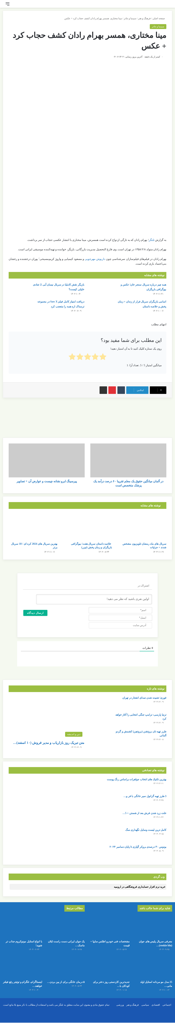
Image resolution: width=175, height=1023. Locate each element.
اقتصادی (155, 1010)
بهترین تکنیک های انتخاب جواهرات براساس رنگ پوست (137, 779)
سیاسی (145, 1010)
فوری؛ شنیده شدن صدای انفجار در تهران (144, 697)
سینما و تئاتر (130, 18)
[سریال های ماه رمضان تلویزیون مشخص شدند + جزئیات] (142, 526)
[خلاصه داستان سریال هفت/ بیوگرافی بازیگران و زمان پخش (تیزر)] (87, 526)
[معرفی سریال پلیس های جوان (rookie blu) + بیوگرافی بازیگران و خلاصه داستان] (152, 926)
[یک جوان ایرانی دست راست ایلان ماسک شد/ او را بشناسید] (65, 926)
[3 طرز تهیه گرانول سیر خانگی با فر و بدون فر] (19, 801)
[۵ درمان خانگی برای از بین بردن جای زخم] (65, 970)
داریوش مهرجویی (95, 258)
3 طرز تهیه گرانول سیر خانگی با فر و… (144, 796)
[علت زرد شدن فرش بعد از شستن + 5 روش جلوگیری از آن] (19, 818)
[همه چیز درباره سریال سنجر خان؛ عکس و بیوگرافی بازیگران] (101, 289)
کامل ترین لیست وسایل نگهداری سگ (146, 830)
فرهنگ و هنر (144, 18)
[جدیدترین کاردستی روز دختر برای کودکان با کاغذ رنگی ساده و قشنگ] (110, 970)
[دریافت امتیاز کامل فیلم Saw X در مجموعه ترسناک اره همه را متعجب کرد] (19, 306)
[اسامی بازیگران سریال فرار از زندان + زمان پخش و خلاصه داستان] (101, 306)
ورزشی (120, 1010)
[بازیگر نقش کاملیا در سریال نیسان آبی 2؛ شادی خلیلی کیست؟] (19, 289)
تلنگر (151, 239)
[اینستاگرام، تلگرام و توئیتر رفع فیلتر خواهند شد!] (22, 970)
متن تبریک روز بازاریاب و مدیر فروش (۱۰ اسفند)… (48, 743)
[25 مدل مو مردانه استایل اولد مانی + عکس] (152, 970)
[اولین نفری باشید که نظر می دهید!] (94, 599)
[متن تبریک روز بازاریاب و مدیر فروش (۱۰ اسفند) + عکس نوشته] (46, 717)
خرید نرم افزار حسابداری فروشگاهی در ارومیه (139, 886)
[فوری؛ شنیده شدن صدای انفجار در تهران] (101, 703)
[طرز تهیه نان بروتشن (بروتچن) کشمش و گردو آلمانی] (101, 737)
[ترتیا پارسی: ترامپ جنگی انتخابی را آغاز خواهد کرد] (101, 720)
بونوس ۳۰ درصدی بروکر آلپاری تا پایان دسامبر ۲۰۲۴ (138, 846)
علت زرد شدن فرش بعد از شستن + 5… (144, 813)
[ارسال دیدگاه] (35, 613)
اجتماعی (166, 1010)
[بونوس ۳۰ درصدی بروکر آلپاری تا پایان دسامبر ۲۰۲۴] (19, 852)
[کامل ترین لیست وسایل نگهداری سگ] (19, 835)
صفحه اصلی (159, 18)
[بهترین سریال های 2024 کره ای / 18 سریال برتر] (33, 526)
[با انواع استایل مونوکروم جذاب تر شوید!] (22, 926)
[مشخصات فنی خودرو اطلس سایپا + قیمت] (110, 926)
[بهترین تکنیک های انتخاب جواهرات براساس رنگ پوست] (19, 784)
